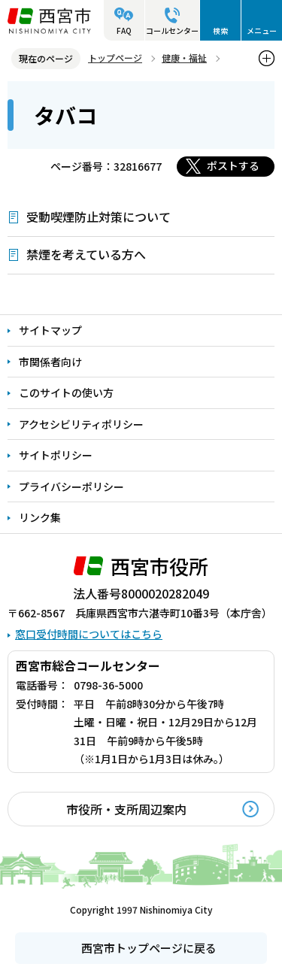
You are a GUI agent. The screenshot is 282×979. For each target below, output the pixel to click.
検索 (220, 30)
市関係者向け (50, 361)
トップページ (115, 57)
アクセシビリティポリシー (81, 424)
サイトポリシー (55, 454)
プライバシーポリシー (71, 486)
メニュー (262, 30)
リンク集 (40, 517)
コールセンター (172, 30)
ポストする (233, 165)
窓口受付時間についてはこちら (88, 633)
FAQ (124, 30)
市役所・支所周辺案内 (126, 809)
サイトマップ (50, 330)
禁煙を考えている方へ (86, 254)
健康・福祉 (184, 57)
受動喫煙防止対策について (98, 217)
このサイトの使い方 (66, 392)
